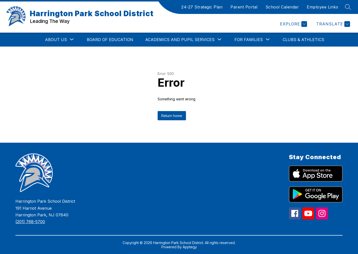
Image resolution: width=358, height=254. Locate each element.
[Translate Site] (332, 24)
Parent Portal (244, 6)
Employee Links (322, 6)
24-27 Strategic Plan (202, 6)
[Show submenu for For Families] (248, 40)
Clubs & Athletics (303, 39)
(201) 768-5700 (30, 221)
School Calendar (282, 6)
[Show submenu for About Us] (56, 40)
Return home (171, 116)
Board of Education (110, 39)
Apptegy (190, 247)
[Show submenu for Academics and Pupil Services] (180, 40)
